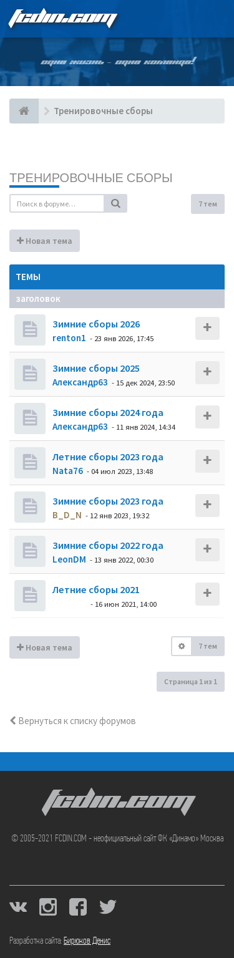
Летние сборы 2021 (95, 589)
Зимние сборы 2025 (95, 368)
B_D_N (67, 515)
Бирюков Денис (87, 941)
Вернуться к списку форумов (72, 721)
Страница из (190, 681)
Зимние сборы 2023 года (107, 501)
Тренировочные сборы (91, 177)
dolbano (69, 603)
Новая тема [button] (44, 240)
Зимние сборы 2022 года (107, 545)
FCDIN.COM (61, 18)
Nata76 (67, 471)
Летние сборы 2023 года (107, 456)
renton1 (69, 338)
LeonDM (69, 559)
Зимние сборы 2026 (95, 323)
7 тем (207, 203)
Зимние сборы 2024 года (107, 412)
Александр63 (80, 382)
